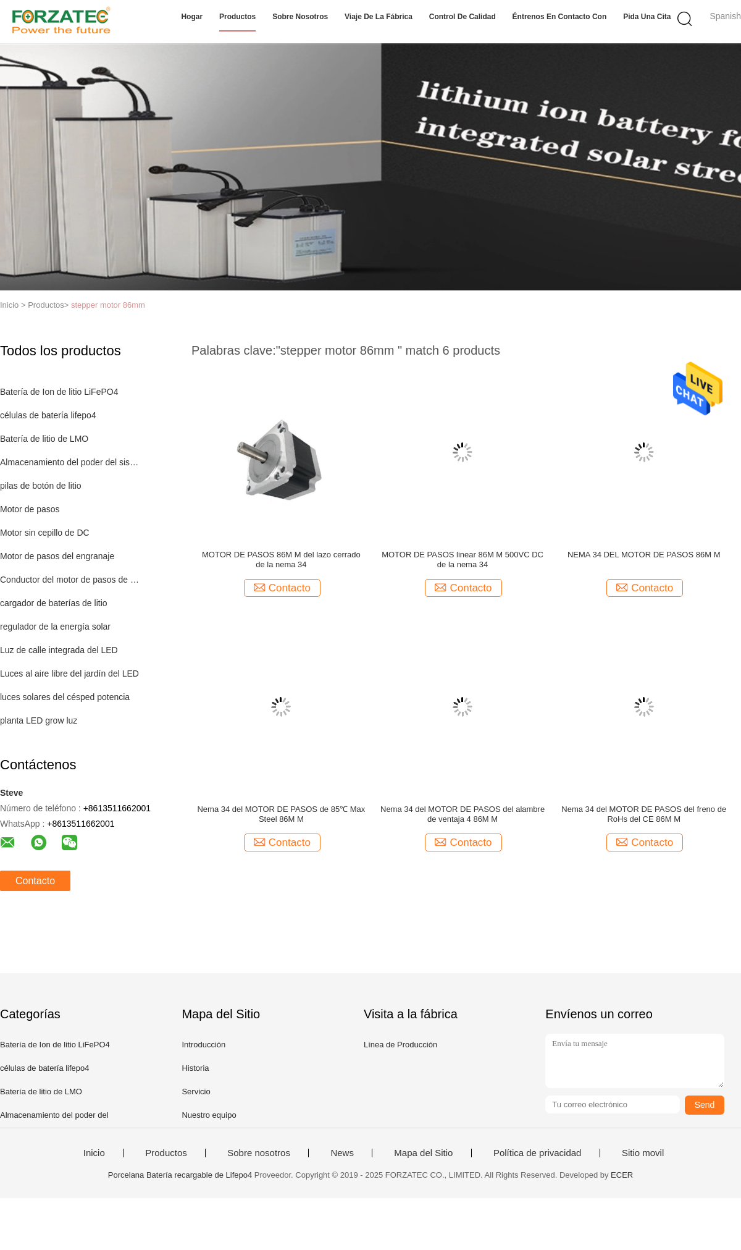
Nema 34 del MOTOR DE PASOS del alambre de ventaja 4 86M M (462, 814)
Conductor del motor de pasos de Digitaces (70, 580)
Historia (195, 1068)
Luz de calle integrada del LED (59, 650)
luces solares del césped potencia (65, 697)
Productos (237, 16)
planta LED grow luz (38, 720)
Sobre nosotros (300, 16)
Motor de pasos (30, 509)
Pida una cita (647, 16)
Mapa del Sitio (423, 1153)
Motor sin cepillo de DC (45, 533)
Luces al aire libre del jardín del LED (69, 673)
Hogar (192, 16)
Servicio (196, 1091)
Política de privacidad (537, 1153)
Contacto (35, 881)
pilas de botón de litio (41, 486)
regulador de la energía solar (55, 626)
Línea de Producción (400, 1044)
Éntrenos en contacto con (560, 16)
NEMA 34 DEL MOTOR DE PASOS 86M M (644, 554)
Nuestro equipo (209, 1115)
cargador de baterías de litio (53, 603)
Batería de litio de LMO (44, 439)
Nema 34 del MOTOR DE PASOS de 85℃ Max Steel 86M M (281, 814)
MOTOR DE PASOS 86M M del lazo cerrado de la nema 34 (281, 559)
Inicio (94, 1153)
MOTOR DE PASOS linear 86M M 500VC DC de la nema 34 (462, 559)
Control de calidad (462, 16)
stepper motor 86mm (108, 305)
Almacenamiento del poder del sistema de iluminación (70, 462)
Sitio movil (643, 1153)
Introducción (203, 1044)
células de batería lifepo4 (48, 415)
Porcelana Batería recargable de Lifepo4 (180, 1175)
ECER (622, 1175)
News (342, 1153)
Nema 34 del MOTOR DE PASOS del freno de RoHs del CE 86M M (643, 814)
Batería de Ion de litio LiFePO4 (59, 392)
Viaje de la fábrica (378, 16)
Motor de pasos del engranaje (57, 556)
